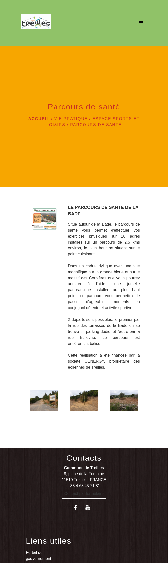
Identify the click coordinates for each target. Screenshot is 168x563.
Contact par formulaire (84, 494)
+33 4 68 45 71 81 (84, 486)
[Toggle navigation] (141, 23)
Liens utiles (48, 540)
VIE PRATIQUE (71, 119)
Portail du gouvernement (38, 555)
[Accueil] (36, 23)
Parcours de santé (96, 125)
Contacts (84, 458)
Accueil (38, 119)
